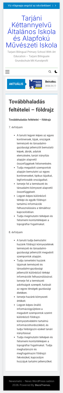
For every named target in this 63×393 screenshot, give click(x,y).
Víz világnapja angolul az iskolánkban (29, 5)
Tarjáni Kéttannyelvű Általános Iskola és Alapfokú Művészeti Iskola (31, 31)
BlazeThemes (42, 385)
